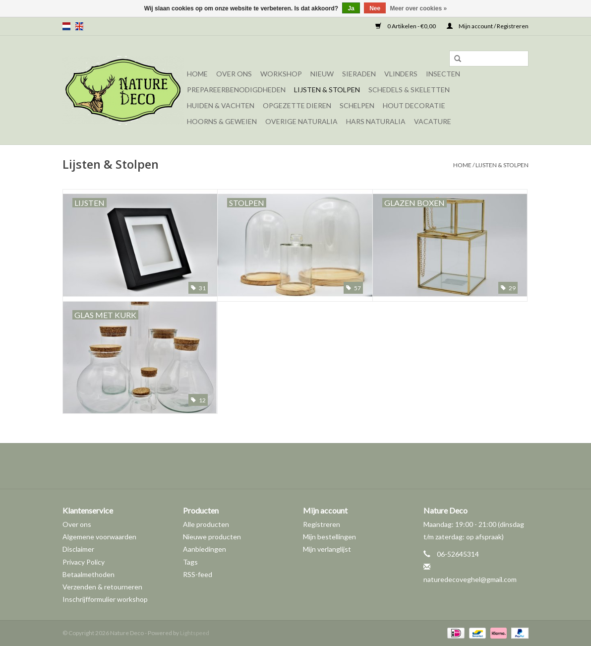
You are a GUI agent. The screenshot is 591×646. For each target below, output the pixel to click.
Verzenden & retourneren (102, 586)
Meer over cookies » (418, 8)
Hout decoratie (414, 105)
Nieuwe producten (212, 536)
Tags (190, 562)
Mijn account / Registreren (488, 26)
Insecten (443, 73)
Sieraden (359, 73)
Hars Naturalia (376, 121)
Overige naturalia (301, 121)
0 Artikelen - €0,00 (406, 26)
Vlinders (400, 73)
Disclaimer (78, 549)
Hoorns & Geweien (222, 121)
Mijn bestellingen (329, 536)
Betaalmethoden (88, 574)
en (79, 26)
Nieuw (322, 73)
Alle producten (206, 524)
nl (66, 26)
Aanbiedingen (204, 549)
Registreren (321, 524)
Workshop (281, 73)
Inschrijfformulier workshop (105, 599)
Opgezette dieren (297, 105)
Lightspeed (194, 633)
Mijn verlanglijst (327, 549)
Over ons (234, 73)
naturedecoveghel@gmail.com (470, 579)
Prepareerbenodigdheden (236, 89)
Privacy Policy (83, 562)
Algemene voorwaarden (99, 536)
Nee (374, 8)
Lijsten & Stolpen (327, 89)
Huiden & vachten (220, 105)
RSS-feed (197, 574)
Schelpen (357, 105)
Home (197, 73)
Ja (351, 8)
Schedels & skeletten (409, 89)
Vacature (432, 121)
